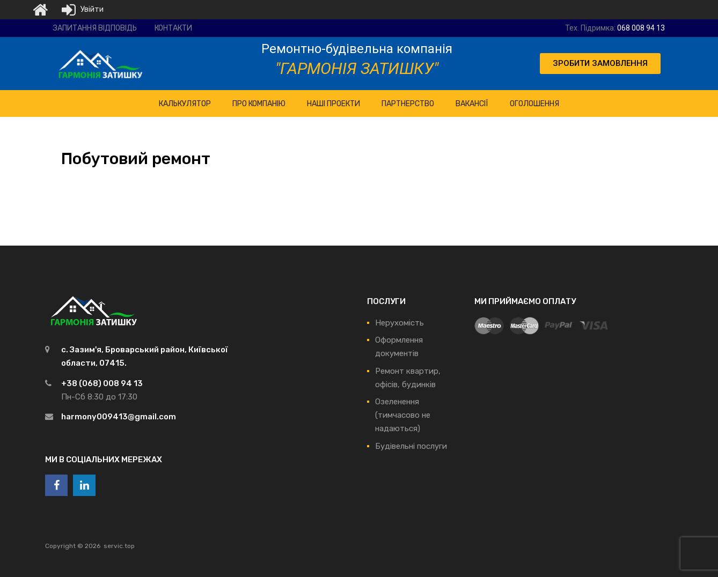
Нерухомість (399, 323)
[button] (600, 63)
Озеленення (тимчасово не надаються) (402, 415)
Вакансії (472, 103)
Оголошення (534, 103)
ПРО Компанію (258, 103)
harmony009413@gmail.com (118, 416)
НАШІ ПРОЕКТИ (333, 103)
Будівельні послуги (411, 446)
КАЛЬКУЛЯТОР (185, 103)
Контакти (173, 28)
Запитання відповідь (95, 28)
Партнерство (408, 103)
